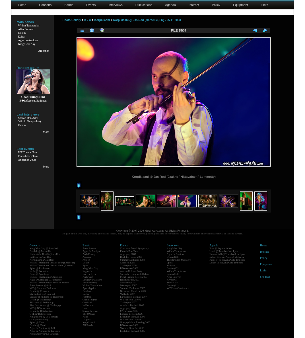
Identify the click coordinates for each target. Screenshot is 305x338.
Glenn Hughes (90, 299)
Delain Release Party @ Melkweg (226, 256)
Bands (68, 5)
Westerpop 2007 (128, 285)
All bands (43, 50)
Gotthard (87, 302)
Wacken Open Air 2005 (132, 328)
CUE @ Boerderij (39, 319)
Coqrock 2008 (127, 262)
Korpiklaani (102, 20)
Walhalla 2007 (127, 293)
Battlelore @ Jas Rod (40, 256)
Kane (85, 316)
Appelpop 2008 (27, 159)
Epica (21, 36)
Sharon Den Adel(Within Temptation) (29, 119)
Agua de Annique (28, 40)
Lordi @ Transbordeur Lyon (223, 251)
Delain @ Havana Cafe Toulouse (226, 262)
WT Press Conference (178, 288)
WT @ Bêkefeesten (40, 308)
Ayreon (86, 259)
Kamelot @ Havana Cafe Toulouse (227, 259)
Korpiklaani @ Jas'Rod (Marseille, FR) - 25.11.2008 (147, 20)
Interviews (115, 5)
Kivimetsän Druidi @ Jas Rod (45, 254)
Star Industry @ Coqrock (42, 293)
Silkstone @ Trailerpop (41, 302)
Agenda (170, 5)
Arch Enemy (89, 254)
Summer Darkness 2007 (132, 288)
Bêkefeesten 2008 (129, 268)
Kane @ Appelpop (39, 274)
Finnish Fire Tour (28, 156)
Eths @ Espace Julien (220, 248)
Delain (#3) (172, 256)
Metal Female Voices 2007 (133, 276)
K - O (87, 20)
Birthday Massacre (92, 279)
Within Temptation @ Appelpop (46, 276)
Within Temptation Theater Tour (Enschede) (52, 262)
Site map (265, 276)
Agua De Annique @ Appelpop (46, 279)
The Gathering (90, 282)
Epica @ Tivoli (37, 322)
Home (22, 5)
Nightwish (88, 276)
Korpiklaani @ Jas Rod (41, 259)
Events (91, 5)
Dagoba (86, 319)
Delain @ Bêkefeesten (41, 311)
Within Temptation (29, 25)
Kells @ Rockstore (39, 271)
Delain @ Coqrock (39, 291)
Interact (194, 5)
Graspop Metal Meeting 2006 (135, 322)
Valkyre (171, 265)
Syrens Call (173, 274)
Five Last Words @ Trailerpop (45, 305)
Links (264, 5)
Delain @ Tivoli (38, 325)
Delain (22, 32)
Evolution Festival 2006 (132, 316)
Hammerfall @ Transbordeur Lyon (227, 254)
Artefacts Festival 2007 (132, 305)
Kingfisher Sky (27, 44)
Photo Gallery (72, 20)
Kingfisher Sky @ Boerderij (44, 248)
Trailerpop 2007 (128, 302)
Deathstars (88, 291)
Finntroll (87, 296)
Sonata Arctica (90, 311)
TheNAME (172, 282)
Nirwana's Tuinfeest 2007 (133, 291)
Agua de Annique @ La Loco (45, 330)
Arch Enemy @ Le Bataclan (44, 333)
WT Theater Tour (28, 152)
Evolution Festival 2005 (132, 330)
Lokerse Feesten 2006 (131, 313)
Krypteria (87, 271)
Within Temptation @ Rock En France (49, 282)
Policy (216, 5)
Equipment (240, 5)
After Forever (26, 29)
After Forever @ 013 (40, 285)
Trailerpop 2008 (128, 265)
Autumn (87, 256)
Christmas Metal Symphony (134, 248)
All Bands (88, 325)
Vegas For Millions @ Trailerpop (46, 296)
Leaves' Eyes (89, 274)
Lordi (85, 308)
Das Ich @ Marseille (40, 251)
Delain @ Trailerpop (40, 299)
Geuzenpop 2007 (128, 282)
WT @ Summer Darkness (43, 288)
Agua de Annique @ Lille (43, 328)
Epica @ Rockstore (40, 268)
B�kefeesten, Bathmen (33, 100)
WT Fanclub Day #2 (130, 299)
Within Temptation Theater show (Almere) (51, 265)
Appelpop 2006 (128, 308)
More (46, 131)
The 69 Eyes (89, 313)
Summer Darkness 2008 (132, 259)
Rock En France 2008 (131, 256)
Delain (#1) (172, 285)
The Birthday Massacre (179, 259)
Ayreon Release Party (131, 271)
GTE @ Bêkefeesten (40, 313)
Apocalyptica (89, 288)
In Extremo (88, 305)
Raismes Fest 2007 (129, 279)
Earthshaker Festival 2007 (133, 296)
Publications (143, 5)
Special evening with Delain (134, 274)
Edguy (86, 293)
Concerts (45, 5)
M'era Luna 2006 (129, 311)
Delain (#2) (172, 268)
